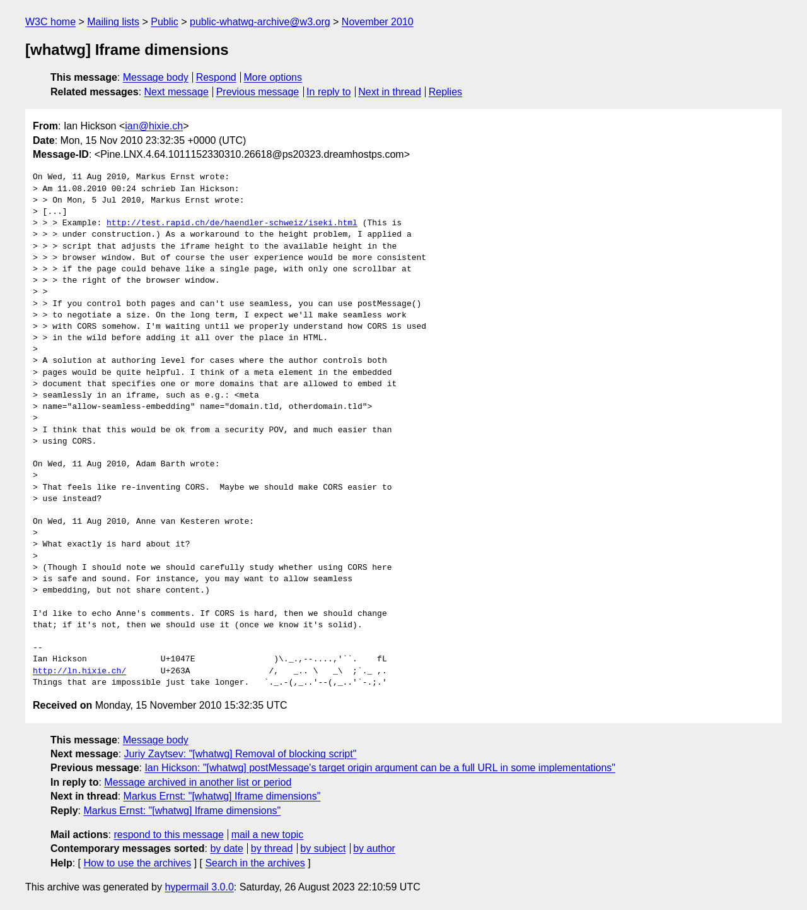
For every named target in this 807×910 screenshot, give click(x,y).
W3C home (50, 21)
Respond (216, 77)
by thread (272, 848)
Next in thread (389, 91)
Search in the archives (255, 863)
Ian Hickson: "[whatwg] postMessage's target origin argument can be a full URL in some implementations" (379, 767)
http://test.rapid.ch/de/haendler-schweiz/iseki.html (232, 223)
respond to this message (168, 834)
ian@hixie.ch (154, 126)
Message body (156, 77)
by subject (322, 848)
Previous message (257, 91)
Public (164, 21)
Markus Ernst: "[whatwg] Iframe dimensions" (222, 796)
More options (273, 77)
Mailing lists (113, 21)
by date (226, 848)
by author (374, 848)
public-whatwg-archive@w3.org (260, 21)
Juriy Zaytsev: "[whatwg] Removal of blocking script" (240, 753)
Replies (445, 91)
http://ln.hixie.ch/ (79, 671)
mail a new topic (267, 834)
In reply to (328, 91)
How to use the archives (137, 863)
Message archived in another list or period (197, 782)
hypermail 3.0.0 (199, 887)
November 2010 (378, 21)
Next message (176, 91)
